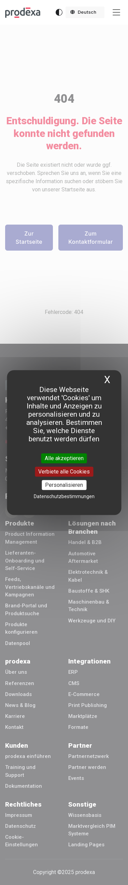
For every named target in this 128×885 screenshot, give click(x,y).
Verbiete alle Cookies (64, 471)
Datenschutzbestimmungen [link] (64, 496)
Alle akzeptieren (64, 458)
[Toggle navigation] (116, 12)
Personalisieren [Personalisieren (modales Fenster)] (64, 485)
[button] (85, 12)
